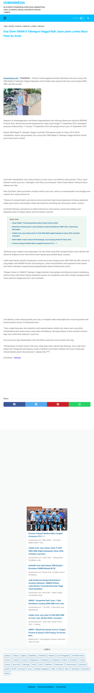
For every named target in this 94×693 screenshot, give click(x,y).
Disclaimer (31, 687)
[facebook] (14, 404)
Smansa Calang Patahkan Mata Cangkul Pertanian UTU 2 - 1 (34, 243)
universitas (85, 669)
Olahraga (25, 664)
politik (7, 669)
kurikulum (73, 660)
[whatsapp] (79, 404)
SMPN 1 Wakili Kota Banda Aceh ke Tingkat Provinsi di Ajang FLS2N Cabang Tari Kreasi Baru (47, 633)
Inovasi (24, 660)
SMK (53, 669)
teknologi (75, 669)
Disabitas (42, 655)
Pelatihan (48, 664)
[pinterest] (58, 404)
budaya (7, 655)
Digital (23, 655)
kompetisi (55, 660)
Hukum (16, 660)
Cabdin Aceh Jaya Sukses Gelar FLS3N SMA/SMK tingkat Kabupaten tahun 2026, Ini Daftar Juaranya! (46, 551)
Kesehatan (45, 660)
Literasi (7, 664)
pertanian (82, 664)
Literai (82, 660)
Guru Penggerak (63, 655)
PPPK (14, 669)
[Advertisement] (47, 57)
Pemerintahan (71, 664)
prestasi (22, 669)
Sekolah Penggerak (42, 669)
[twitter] (36, 404)
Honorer (8, 660)
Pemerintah (59, 664)
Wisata (7, 673)
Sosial (60, 669)
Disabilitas (32, 655)
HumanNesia (14, 3)
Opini (34, 664)
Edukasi (51, 655)
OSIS (40, 664)
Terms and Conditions (46, 687)
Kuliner (64, 660)
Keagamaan (34, 660)
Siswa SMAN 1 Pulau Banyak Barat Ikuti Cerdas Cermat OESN (35, 223)
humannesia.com (11, 78)
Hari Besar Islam (78, 655)
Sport (67, 669)
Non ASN (16, 664)
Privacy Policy (61, 687)
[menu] (5, 18)
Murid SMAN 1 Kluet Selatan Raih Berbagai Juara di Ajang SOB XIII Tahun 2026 (41, 240)
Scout (30, 669)
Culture (15, 655)
